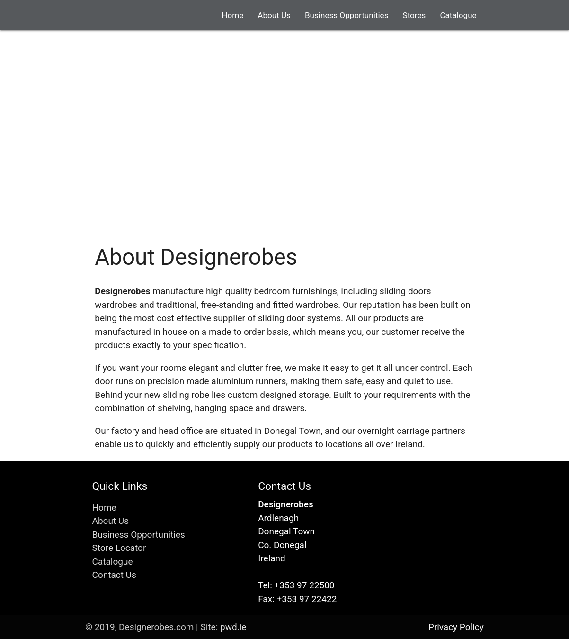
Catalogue (458, 15)
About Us (274, 15)
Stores (414, 15)
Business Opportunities (347, 15)
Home (232, 15)
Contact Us (114, 574)
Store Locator (119, 547)
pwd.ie (233, 626)
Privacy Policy (456, 626)
